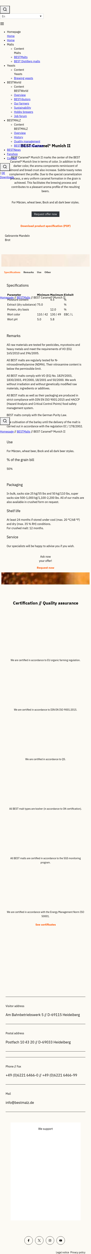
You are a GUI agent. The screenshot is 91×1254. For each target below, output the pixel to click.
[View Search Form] (5, 10)
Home (11, 36)
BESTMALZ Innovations (28, 145)
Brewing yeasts (23, 78)
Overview (20, 95)
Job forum (20, 116)
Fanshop (12, 154)
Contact (12, 158)
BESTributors (22, 99)
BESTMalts (21, 57)
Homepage (7, 297)
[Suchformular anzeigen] (5, 167)
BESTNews (14, 150)
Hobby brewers (23, 112)
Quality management (27, 141)
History (18, 137)
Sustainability (22, 107)
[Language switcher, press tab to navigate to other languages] (21, 16)
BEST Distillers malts (27, 61)
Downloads (7, 177)
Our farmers (21, 103)
